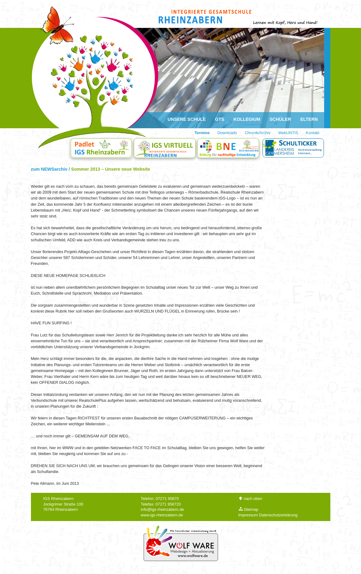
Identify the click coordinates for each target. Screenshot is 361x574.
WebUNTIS (288, 132)
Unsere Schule (186, 119)
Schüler (280, 119)
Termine (202, 132)
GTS (219, 119)
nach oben (250, 498)
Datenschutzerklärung (278, 515)
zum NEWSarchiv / (51, 169)
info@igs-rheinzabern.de (162, 509)
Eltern (309, 119)
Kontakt (312, 132)
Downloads (227, 132)
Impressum (248, 515)
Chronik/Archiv (257, 132)
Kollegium (246, 119)
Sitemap (248, 509)
